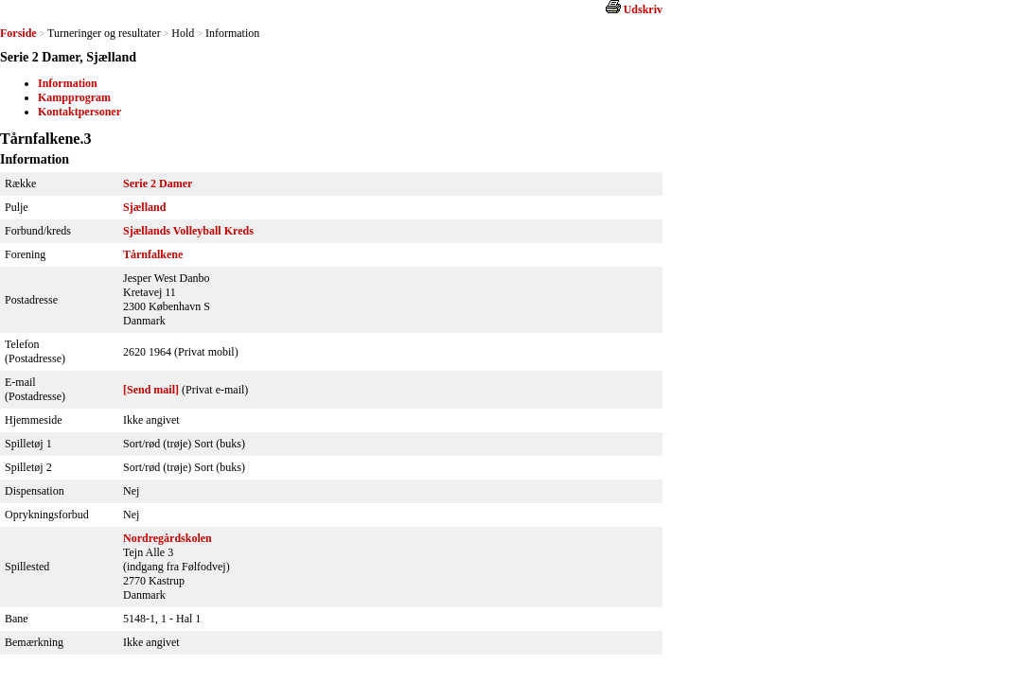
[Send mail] (151, 389)
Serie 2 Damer (157, 183)
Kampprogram (74, 97)
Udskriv (643, 9)
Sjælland (144, 207)
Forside (18, 33)
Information (67, 83)
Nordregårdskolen (167, 538)
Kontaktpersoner (79, 111)
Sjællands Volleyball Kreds (188, 230)
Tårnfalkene (153, 254)
